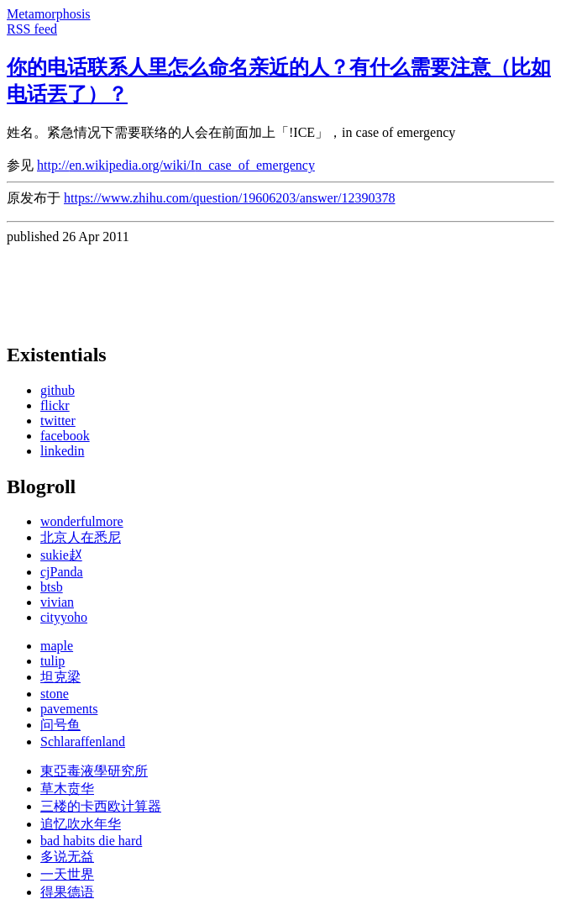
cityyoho (63, 617)
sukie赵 (61, 555)
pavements (68, 709)
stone (54, 693)
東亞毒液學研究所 (94, 771)
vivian (57, 602)
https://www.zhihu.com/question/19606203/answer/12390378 (229, 198)
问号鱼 (60, 725)
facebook (65, 436)
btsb (51, 587)
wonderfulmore (81, 521)
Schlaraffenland (82, 741)
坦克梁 (60, 677)
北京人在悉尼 (80, 537)
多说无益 (67, 856)
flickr (55, 405)
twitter (58, 420)
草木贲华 (67, 788)
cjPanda (61, 572)
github (57, 390)
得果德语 (67, 892)
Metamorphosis (49, 14)
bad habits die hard (91, 840)
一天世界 (67, 874)
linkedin (62, 451)
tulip (52, 661)
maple (56, 646)
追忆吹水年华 (80, 824)
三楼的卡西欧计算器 (100, 806)
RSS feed (32, 29)
